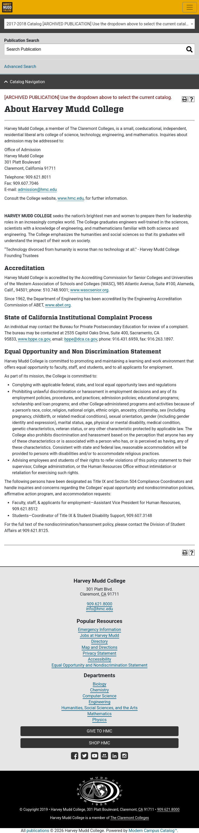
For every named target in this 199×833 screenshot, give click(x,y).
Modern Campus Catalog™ (153, 830)
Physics (99, 719)
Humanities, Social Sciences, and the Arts (99, 707)
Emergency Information (99, 629)
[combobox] (99, 24)
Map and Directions (99, 647)
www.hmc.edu (71, 198)
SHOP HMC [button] (99, 743)
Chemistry (99, 690)
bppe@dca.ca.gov (80, 339)
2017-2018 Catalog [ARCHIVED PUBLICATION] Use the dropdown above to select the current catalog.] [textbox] (99, 23)
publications (38, 830)
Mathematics (99, 713)
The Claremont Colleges (129, 818)
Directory (99, 641)
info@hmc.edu (99, 608)
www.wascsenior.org (89, 290)
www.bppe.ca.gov (34, 339)
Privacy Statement (99, 653)
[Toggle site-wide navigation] (189, 7)
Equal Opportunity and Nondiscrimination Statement (99, 665)
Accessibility (99, 659)
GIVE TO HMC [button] (99, 731)
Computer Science (99, 695)
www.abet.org (57, 305)
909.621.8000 (99, 603)
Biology (99, 684)
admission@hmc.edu (37, 189)
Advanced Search (20, 66)
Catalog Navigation (27, 81)
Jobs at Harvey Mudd (99, 635)
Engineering (99, 701)
